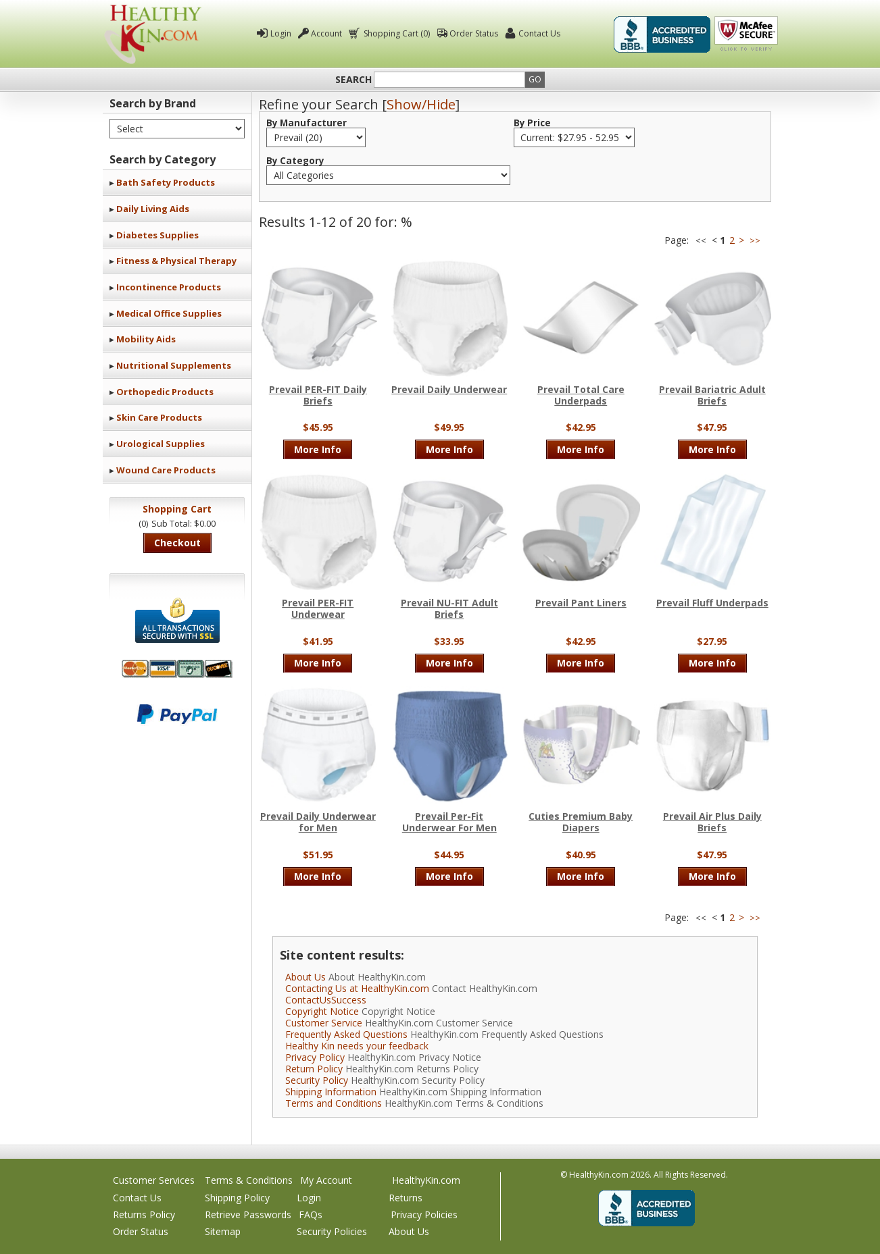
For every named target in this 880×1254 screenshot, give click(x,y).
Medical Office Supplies (169, 313)
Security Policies (332, 1231)
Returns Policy (144, 1214)
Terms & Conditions (249, 1180)
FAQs (310, 1214)
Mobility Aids (146, 339)
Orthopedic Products (165, 392)
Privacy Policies (424, 1214)
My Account (326, 1180)
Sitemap (223, 1231)
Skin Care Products (159, 417)
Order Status (473, 33)
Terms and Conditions (333, 1103)
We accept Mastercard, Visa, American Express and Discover (177, 669)
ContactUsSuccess (325, 999)
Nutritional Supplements (173, 365)
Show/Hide (421, 104)
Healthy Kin (152, 34)
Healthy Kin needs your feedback (357, 1045)
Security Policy (316, 1080)
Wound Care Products (166, 470)
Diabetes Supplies (157, 235)
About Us (305, 976)
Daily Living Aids (152, 209)
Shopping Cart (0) (396, 33)
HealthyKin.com (426, 1180)
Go (535, 79)
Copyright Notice (322, 1011)
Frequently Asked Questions (346, 1034)
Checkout (177, 542)
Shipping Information (330, 1091)
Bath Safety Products (165, 182)
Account (326, 33)
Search (353, 79)
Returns (405, 1197)
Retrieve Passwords (248, 1214)
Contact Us (539, 33)
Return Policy (314, 1068)
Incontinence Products (168, 287)
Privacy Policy (315, 1057)
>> (755, 240)
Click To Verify (746, 34)
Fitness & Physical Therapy (176, 261)
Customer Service (323, 1022)
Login (280, 33)
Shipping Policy (237, 1197)
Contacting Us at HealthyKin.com (357, 988)
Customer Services (154, 1180)
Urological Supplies (160, 444)
